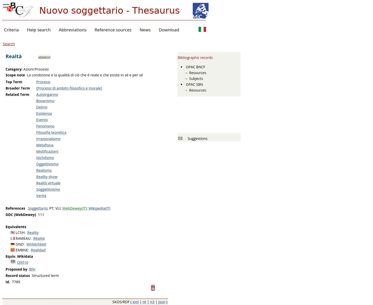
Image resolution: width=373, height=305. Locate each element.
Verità (41, 195)
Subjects (196, 78)
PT (51, 208)
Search (9, 43)
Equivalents (16, 226)
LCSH (20, 232)
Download (169, 30)
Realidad (38, 250)
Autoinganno (47, 94)
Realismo (44, 170)
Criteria (11, 30)
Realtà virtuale (48, 183)
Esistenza (44, 113)
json (161, 301)
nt (144, 301)
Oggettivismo (47, 164)
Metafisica (44, 145)
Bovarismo (45, 100)
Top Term (14, 81)
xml (135, 301)
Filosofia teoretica (51, 132)
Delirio (41, 107)
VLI (58, 208)
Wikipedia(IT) (99, 208)
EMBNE (22, 250)
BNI (32, 269)
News (145, 30)
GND (20, 244)
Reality (33, 232)
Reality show (46, 176)
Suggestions (196, 138)
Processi (43, 81)
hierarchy (44, 57)
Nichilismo (45, 157)
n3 (152, 301)
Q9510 (22, 262)
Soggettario (38, 208)
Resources (197, 72)
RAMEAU (23, 238)
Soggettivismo (48, 189)
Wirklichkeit (36, 244)
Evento (42, 119)
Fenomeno (45, 126)
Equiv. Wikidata (19, 256)
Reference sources (112, 30)
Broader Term (18, 88)
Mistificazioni (47, 151)
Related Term (17, 94)
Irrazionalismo (48, 138)
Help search (39, 30)
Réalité (39, 238)
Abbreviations (72, 30)
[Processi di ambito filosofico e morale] (69, 88)
